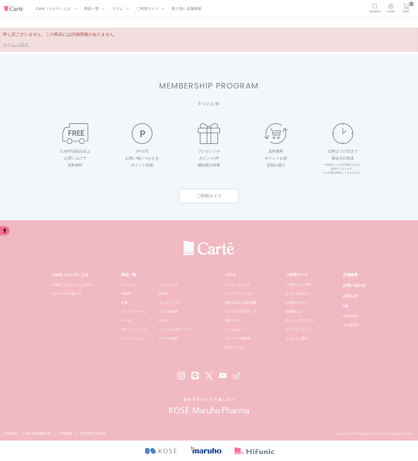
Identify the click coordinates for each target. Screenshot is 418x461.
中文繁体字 (351, 325)
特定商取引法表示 (93, 433)
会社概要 (65, 433)
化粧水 (163, 293)
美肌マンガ (233, 320)
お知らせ (350, 296)
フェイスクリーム (134, 311)
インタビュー (234, 329)
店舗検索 (350, 274)
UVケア (164, 320)
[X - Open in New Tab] (209, 375)
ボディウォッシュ (134, 329)
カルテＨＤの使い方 (67, 293)
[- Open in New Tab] (160, 451)
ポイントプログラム (299, 320)
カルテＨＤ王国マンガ (241, 311)
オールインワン (170, 302)
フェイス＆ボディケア (175, 329)
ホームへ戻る (16, 44)
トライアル (129, 285)
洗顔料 (126, 293)
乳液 (124, 302)
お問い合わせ (354, 285)
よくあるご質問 (296, 338)
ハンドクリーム (132, 338)
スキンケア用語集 (237, 338)
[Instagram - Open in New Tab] (181, 375)
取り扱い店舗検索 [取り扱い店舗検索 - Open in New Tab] (187, 8)
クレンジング (168, 285)
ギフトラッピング (298, 329)
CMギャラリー (235, 347)
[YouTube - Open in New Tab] (223, 375)
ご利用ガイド (209, 196)
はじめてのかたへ (298, 293)
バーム (126, 320)
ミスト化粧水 (168, 311)
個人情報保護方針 (38, 433)
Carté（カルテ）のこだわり (73, 285)
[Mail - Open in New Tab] (237, 375)
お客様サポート (296, 302)
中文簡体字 (351, 316)
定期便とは (293, 311)
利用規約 (11, 433)
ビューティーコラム (239, 293)
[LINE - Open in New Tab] (195, 375)
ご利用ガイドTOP (298, 285)
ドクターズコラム (237, 285)
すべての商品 (168, 338)
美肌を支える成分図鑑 (241, 302)
